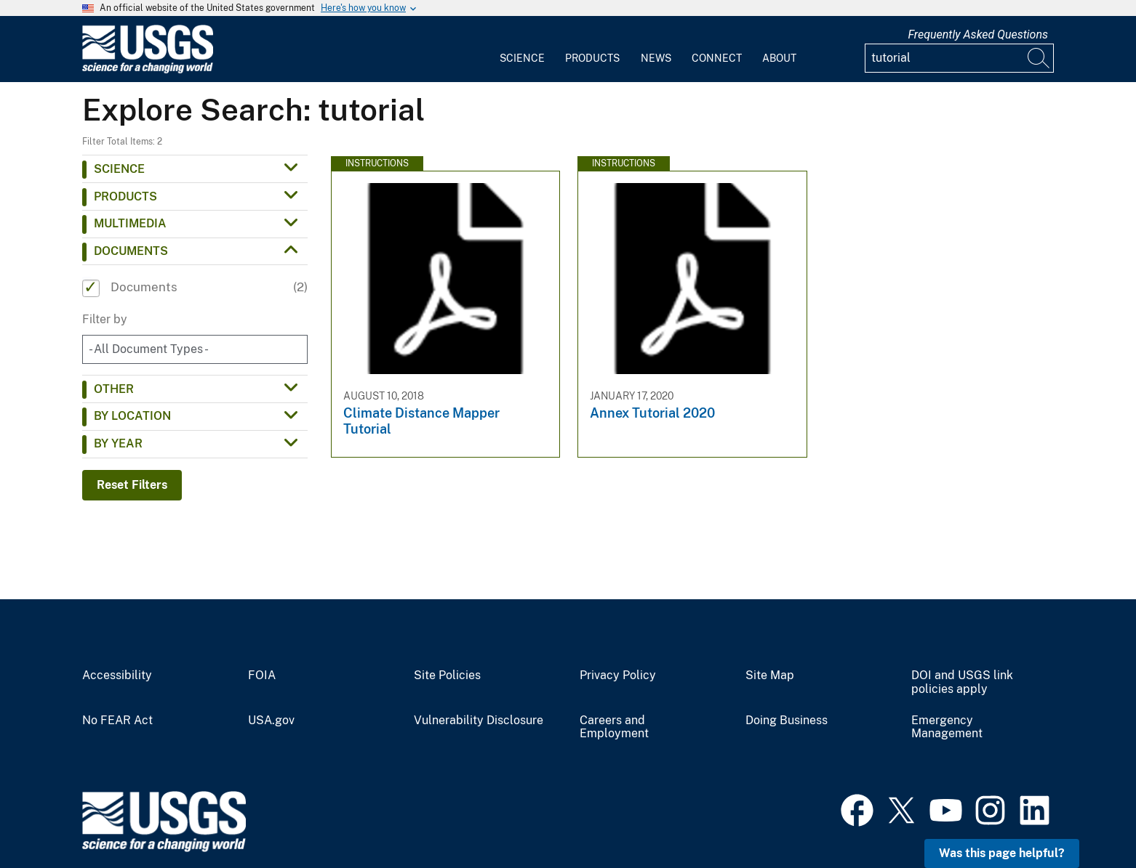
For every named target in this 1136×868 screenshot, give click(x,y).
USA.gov (271, 720)
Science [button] (119, 169)
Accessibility (117, 675)
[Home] (147, 70)
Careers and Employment (614, 727)
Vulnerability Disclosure (478, 720)
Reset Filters (132, 485)
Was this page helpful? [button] (1002, 853)
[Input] (959, 58)
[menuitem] (522, 49)
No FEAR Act (117, 720)
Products (592, 58)
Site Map (769, 675)
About (779, 58)
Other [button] (114, 389)
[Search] (1039, 58)
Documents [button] (131, 251)
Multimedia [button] (130, 223)
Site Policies (447, 675)
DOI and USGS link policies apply (962, 682)
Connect (717, 58)
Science (522, 58)
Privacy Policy (618, 675)
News (656, 58)
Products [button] (125, 196)
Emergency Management (947, 727)
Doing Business (786, 720)
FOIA (262, 675)
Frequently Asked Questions (978, 34)
